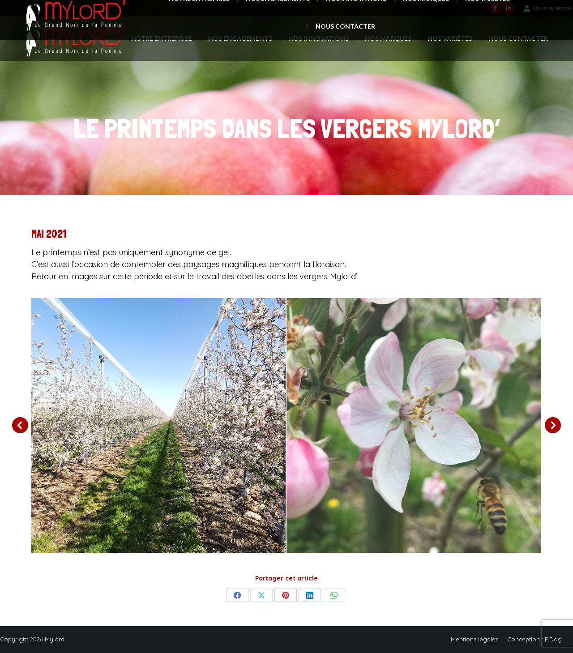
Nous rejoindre (547, 8)
